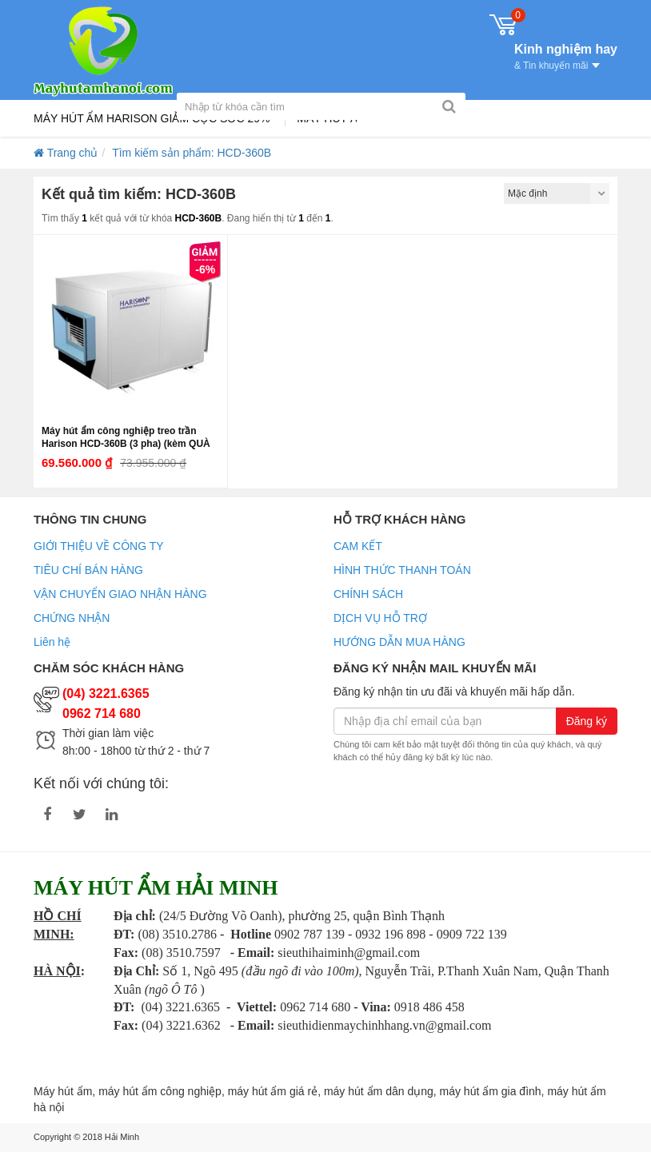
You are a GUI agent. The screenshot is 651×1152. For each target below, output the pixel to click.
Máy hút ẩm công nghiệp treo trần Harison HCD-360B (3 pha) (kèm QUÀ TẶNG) (126, 443)
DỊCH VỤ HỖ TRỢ (380, 618)
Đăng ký (586, 721)
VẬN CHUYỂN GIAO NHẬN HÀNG (120, 594)
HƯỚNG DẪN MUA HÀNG (399, 642)
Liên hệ (52, 642)
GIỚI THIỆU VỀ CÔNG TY (99, 546)
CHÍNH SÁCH (368, 594)
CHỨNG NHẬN (72, 618)
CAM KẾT (357, 546)
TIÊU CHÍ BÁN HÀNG (88, 570)
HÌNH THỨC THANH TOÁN (402, 570)
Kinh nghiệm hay (565, 55)
